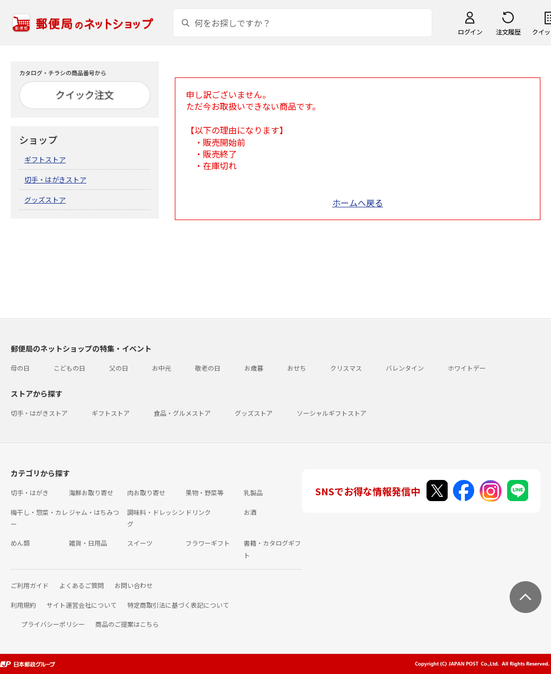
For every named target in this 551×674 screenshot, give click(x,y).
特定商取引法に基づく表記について (178, 604)
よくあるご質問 (81, 585)
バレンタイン (405, 367)
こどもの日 (69, 367)
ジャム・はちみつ (94, 512)
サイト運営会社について (82, 604)
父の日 (118, 367)
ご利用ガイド (30, 585)
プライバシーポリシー (53, 623)
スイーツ (140, 542)
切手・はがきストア (55, 179)
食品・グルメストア (182, 412)
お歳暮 (253, 367)
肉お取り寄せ (146, 492)
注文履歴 (508, 31)
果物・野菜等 (204, 492)
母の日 (20, 367)
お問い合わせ (133, 585)
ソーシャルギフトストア (332, 412)
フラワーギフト (207, 542)
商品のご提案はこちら (127, 623)
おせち (296, 367)
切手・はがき (30, 492)
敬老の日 (207, 367)
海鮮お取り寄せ (91, 492)
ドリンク (198, 512)
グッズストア (45, 200)
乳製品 (253, 492)
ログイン (470, 31)
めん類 (20, 542)
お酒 (250, 512)
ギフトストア (45, 159)
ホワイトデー (467, 367)
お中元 (161, 367)
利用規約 (23, 604)
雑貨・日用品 (88, 542)
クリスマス (346, 367)
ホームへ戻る (357, 202)
